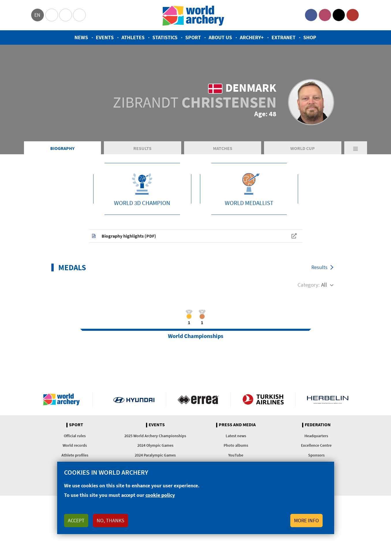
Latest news (236, 435)
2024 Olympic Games (155, 445)
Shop (309, 37)
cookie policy (160, 495)
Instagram (325, 15)
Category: (309, 284)
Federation (318, 424)
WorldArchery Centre (79, 15)
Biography (62, 148)
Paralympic (65, 15)
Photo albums (236, 445)
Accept (76, 520)
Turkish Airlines (263, 399)
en (37, 15)
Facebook (311, 15)
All (324, 284)
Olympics (51, 15)
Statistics (164, 37)
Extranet (283, 37)
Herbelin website (327, 399)
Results (142, 148)
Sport (193, 37)
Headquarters (316, 435)
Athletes (133, 37)
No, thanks (110, 520)
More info (306, 520)
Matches (222, 148)
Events (105, 37)
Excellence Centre (316, 445)
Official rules (75, 435)
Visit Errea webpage (198, 399)
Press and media (237, 424)
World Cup (302, 148)
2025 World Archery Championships (155, 435)
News (81, 37)
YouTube (352, 15)
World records (75, 445)
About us (220, 37)
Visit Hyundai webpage (134, 399)
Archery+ (252, 37)
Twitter (338, 15)
